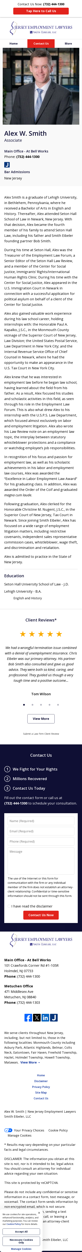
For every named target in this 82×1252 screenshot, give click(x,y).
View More (41, 719)
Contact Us (41, 43)
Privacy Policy (41, 1087)
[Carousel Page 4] (49, 705)
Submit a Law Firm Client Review (41, 733)
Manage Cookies (19, 1135)
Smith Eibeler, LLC (54, 1240)
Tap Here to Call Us (41, 11)
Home (14, 43)
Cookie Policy (58, 1130)
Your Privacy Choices (24, 1130)
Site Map (41, 1092)
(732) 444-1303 (28, 1002)
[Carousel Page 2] (32, 705)
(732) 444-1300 (27, 156)
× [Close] (39, 1213)
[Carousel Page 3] (41, 705)
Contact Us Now (41, 915)
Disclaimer (41, 1081)
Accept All (21, 1231)
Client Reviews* (41, 620)
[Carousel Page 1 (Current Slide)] (24, 705)
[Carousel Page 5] (58, 705)
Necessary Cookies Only (21, 1241)
